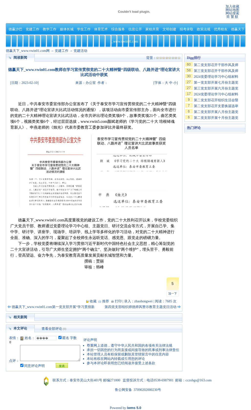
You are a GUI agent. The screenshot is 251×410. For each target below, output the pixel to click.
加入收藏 (232, 6)
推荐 (105, 301)
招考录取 (186, 29)
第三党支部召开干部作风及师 (216, 71)
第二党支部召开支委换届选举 (216, 106)
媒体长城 (67, 29)
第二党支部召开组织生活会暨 (216, 100)
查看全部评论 (52, 328)
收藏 (93, 301)
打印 (118, 301)
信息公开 (135, 29)
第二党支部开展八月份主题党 (216, 112)
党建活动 (80, 51)
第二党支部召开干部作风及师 (216, 65)
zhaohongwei (143, 301)
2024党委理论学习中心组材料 (216, 77)
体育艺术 (101, 29)
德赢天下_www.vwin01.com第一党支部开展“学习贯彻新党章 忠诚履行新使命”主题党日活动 (80, 307)
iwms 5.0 (134, 408)
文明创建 (169, 29)
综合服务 (118, 29)
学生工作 (84, 29)
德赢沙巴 (15, 29)
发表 (62, 366)
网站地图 (232, 10)
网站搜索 (232, 13)
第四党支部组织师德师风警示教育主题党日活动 (140, 307)
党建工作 (32, 29)
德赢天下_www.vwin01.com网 (28, 51)
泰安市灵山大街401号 (86, 380)
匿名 (65, 338)
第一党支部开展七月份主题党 (216, 82)
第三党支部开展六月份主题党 (216, 88)
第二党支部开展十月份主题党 (216, 118)
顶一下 (172, 293)
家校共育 (152, 29)
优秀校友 (221, 29)
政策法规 (203, 29)
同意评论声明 (34, 366)
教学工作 (49, 29)
